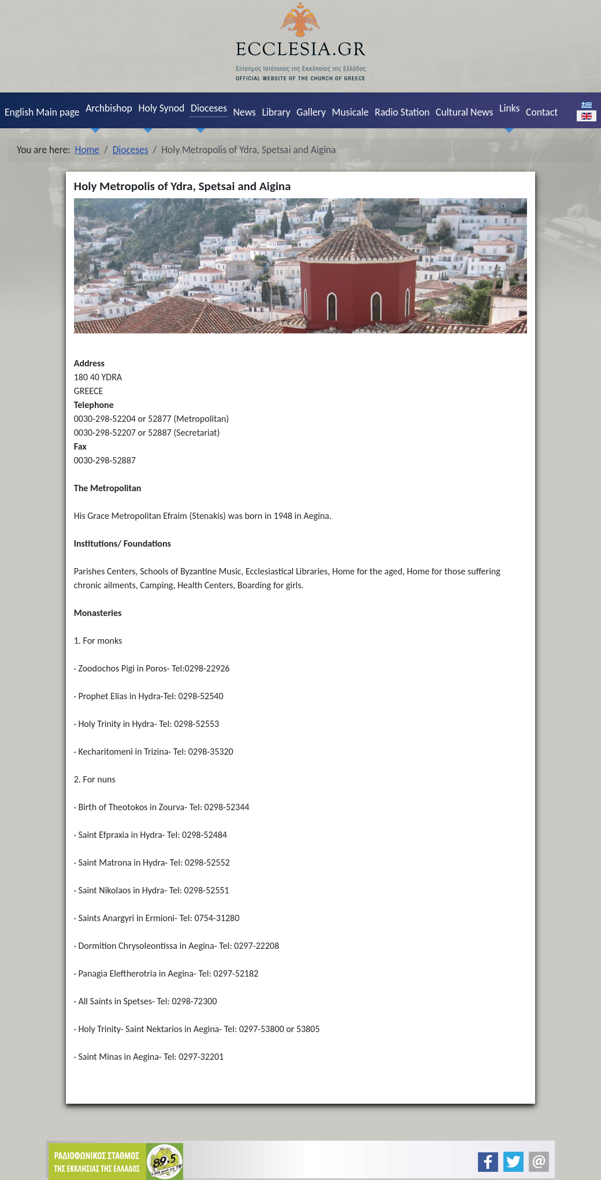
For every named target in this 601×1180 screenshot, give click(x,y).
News (244, 112)
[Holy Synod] (145, 130)
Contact (542, 112)
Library (276, 112)
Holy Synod (161, 108)
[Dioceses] (197, 130)
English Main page (42, 112)
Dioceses (209, 108)
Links (509, 108)
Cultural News (464, 112)
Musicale (350, 112)
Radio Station (402, 112)
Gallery (311, 112)
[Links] (506, 130)
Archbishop (109, 108)
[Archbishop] (93, 130)
